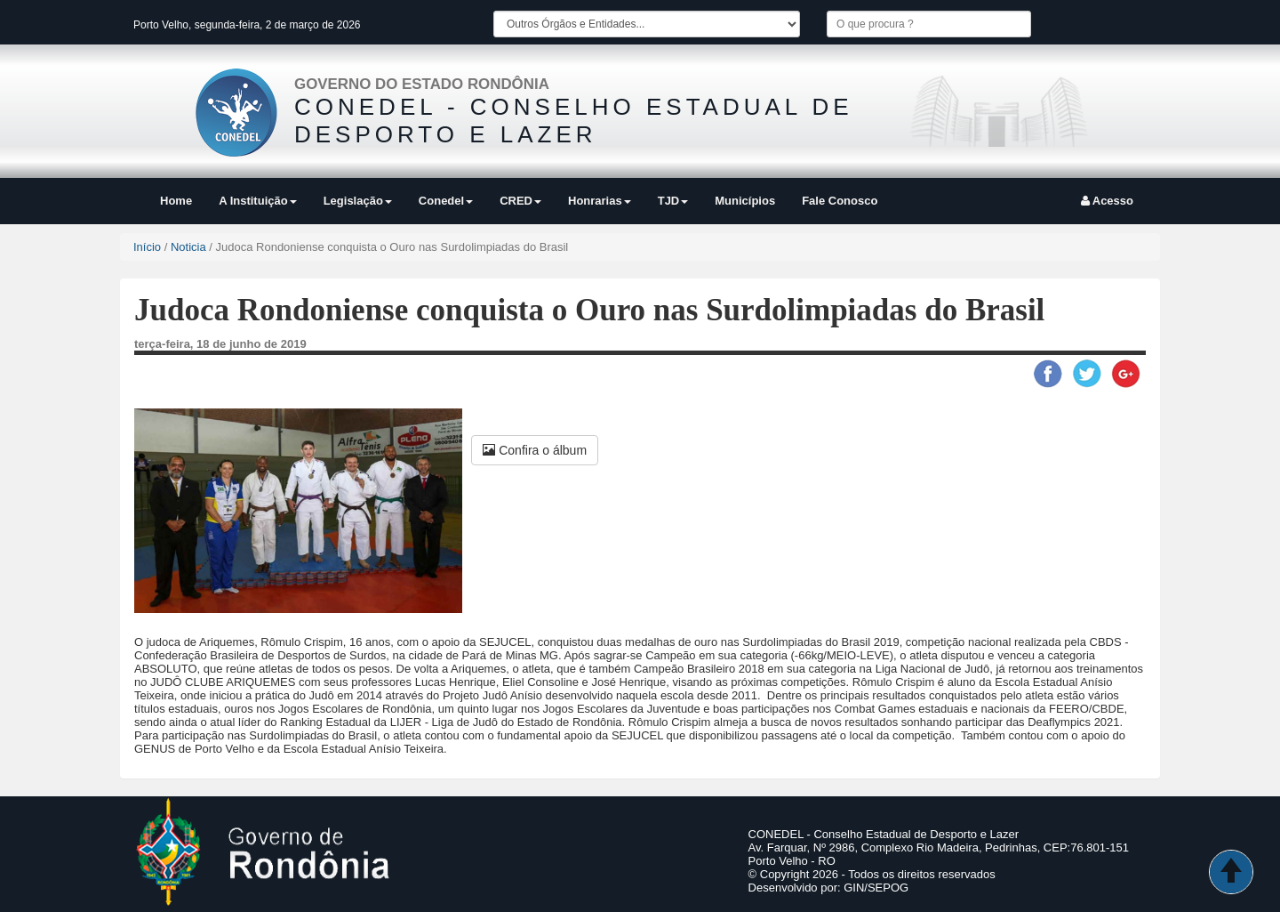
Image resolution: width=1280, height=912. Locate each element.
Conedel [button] (446, 200)
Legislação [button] (358, 200)
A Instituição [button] (258, 200)
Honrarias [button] (599, 200)
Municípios (745, 200)
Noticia (188, 247)
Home (176, 200)
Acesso (1107, 200)
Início (147, 247)
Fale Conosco (839, 200)
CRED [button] (520, 200)
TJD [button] (673, 200)
